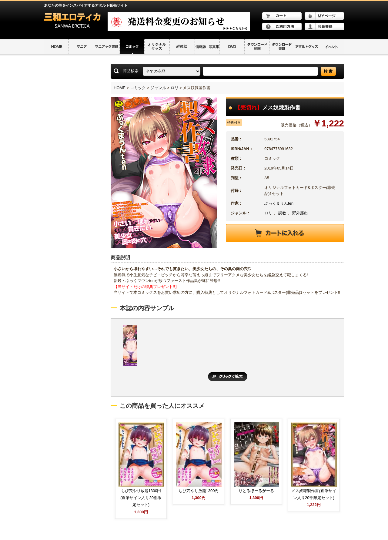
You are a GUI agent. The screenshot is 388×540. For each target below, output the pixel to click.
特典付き (234, 122)
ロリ (175, 88)
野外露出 (300, 213)
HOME (119, 88)
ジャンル (158, 88)
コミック (138, 88)
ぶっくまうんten (278, 203)
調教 (282, 213)
